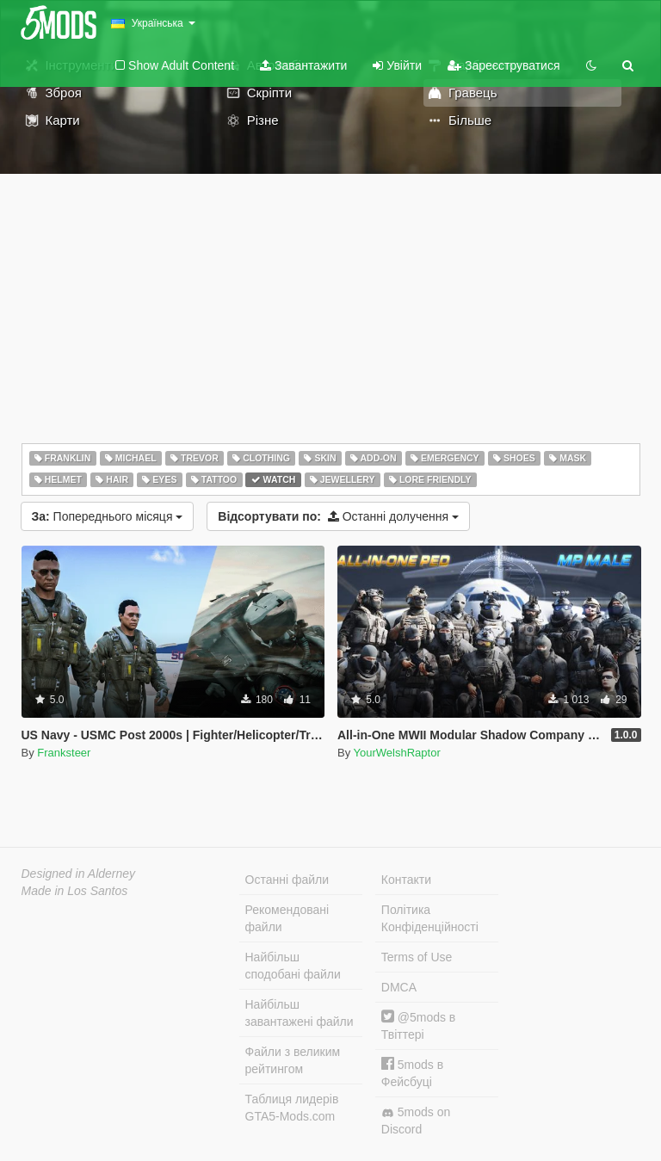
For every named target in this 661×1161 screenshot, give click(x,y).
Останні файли (287, 879)
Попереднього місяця (107, 516)
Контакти (406, 879)
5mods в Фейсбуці (412, 1073)
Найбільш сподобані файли (293, 965)
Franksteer (63, 752)
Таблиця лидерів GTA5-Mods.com (292, 1107)
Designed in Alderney (79, 873)
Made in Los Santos (75, 891)
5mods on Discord (415, 1120)
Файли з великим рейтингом (293, 1060)
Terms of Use (416, 957)
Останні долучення (338, 516)
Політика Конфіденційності (430, 918)
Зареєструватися (503, 65)
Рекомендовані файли (287, 918)
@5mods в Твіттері (418, 1025)
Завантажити (303, 65)
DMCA (399, 987)
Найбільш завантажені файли (299, 1012)
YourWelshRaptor (397, 752)
